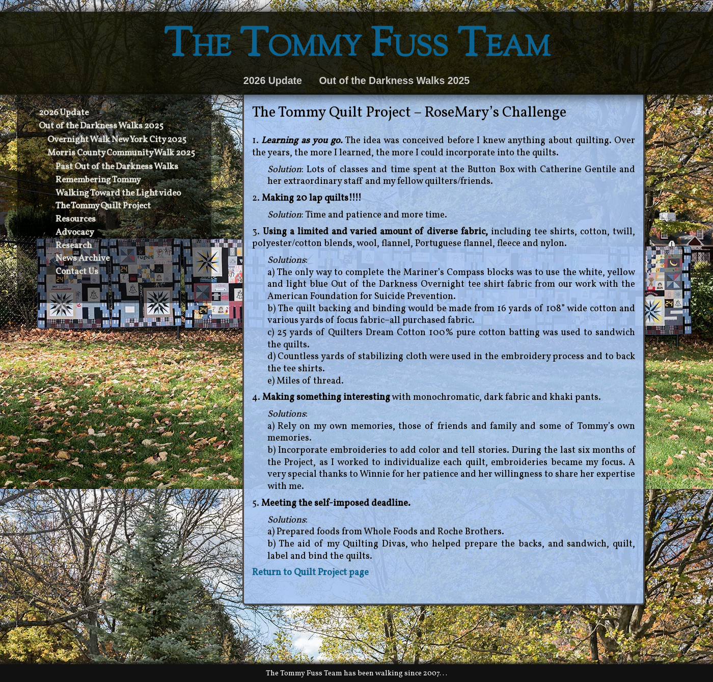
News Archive (82, 259)
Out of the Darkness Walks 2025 (394, 80)
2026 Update (272, 80)
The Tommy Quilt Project (103, 206)
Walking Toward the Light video (118, 193)
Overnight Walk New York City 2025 (116, 140)
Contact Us (77, 272)
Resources (76, 219)
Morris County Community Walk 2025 (121, 153)
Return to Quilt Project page (310, 572)
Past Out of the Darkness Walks (117, 167)
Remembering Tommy (98, 180)
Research (74, 246)
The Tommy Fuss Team (356, 46)
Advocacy (75, 233)
